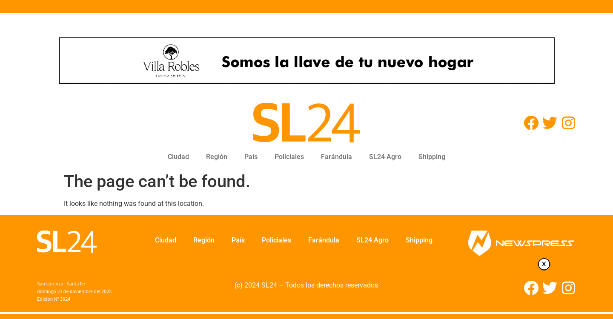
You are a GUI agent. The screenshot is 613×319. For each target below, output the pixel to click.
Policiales (289, 157)
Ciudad (178, 157)
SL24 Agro (385, 157)
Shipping (431, 157)
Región (216, 157)
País (251, 157)
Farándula (336, 157)
